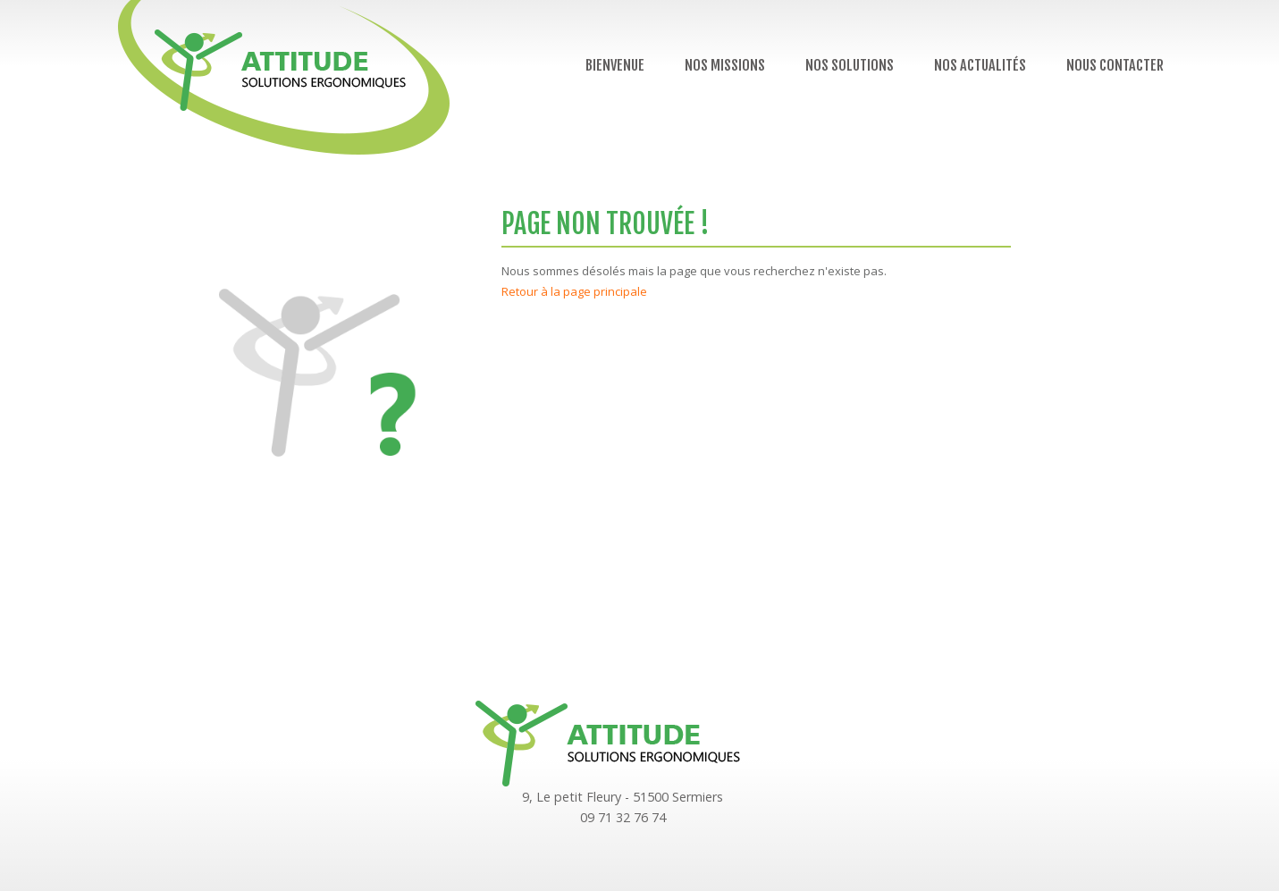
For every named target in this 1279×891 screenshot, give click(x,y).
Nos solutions (849, 65)
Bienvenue (614, 65)
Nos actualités (980, 65)
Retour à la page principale (574, 291)
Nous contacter (1115, 65)
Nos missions (725, 65)
